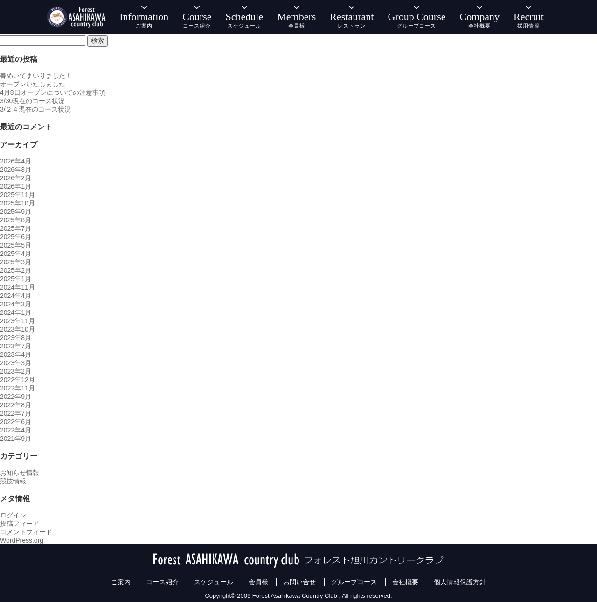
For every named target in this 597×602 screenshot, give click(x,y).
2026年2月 (15, 178)
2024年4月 (15, 295)
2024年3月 (15, 304)
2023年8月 (15, 337)
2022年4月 (15, 430)
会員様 (258, 582)
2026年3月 (15, 169)
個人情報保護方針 (460, 582)
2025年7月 (15, 228)
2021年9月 (15, 438)
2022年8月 (15, 405)
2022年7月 (15, 413)
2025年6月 (15, 237)
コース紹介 (162, 582)
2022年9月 (15, 396)
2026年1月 (15, 186)
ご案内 (121, 582)
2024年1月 (15, 312)
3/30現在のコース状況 (32, 101)
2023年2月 (15, 371)
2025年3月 (15, 262)
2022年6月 (15, 421)
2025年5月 (15, 245)
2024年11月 (17, 287)
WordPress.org (21, 540)
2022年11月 (17, 388)
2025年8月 (15, 220)
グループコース (354, 582)
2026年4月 (15, 161)
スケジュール (213, 582)
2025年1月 (15, 279)
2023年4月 (15, 354)
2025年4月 (15, 253)
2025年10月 (17, 203)
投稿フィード (19, 523)
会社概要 (405, 582)
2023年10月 (17, 329)
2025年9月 (15, 211)
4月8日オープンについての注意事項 (52, 92)
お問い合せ (299, 582)
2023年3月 (15, 363)
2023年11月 (17, 321)
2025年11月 (17, 194)
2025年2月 (15, 270)
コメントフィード (26, 532)
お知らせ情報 (19, 472)
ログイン (13, 515)
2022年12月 (17, 379)
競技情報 (13, 481)
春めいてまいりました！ (36, 75)
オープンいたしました (32, 84)
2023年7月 (15, 346)
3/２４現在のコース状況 (35, 109)
